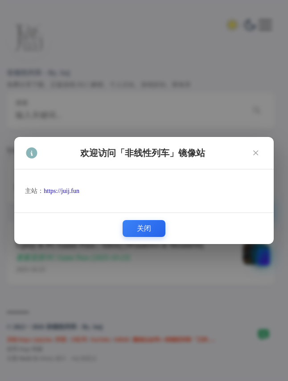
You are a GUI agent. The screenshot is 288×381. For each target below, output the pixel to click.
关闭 (144, 228)
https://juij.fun (61, 191)
